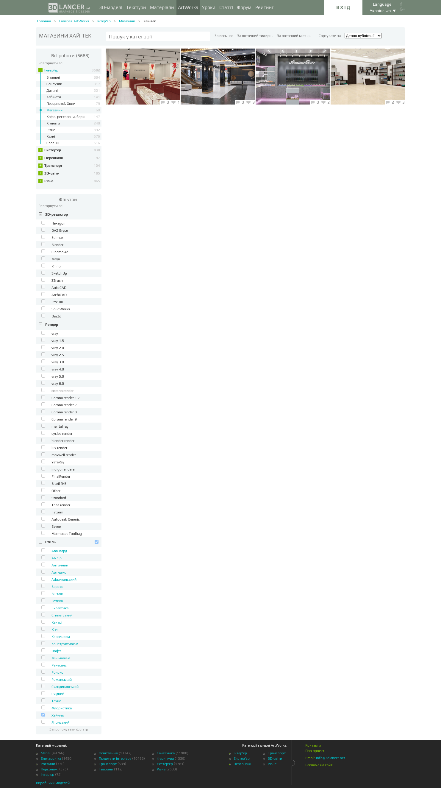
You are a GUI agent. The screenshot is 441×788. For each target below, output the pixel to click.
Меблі (46, 753)
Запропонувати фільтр (68, 729)
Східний (57, 694)
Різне (72, 181)
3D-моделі (110, 7)
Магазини (127, 21)
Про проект (314, 751)
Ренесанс (59, 665)
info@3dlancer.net (330, 758)
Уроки (208, 7)
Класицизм (60, 637)
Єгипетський (61, 615)
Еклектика (59, 608)
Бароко (57, 587)
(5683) (70, 55)
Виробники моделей (53, 783)
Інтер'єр (104, 21)
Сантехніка (166, 753)
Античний (59, 565)
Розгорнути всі (50, 63)
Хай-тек (149, 21)
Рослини (48, 764)
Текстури (136, 7)
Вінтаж (57, 594)
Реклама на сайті (319, 765)
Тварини (106, 769)
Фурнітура (165, 758)
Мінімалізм (60, 658)
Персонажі (72, 158)
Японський (60, 722)
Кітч (54, 629)
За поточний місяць (293, 36)
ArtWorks (188, 7)
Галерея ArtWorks (74, 21)
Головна (44, 21)
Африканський (63, 579)
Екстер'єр (72, 150)
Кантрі (56, 622)
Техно (56, 701)
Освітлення (108, 753)
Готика (57, 601)
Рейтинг (264, 7)
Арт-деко (58, 572)
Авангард (59, 551)
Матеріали (162, 7)
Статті (226, 7)
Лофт (56, 651)
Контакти (313, 745)
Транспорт (72, 165)
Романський (61, 680)
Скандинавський (65, 687)
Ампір (56, 558)
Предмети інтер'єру (115, 758)
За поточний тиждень (255, 36)
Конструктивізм (64, 644)
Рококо (57, 672)
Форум (244, 7)
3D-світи (72, 173)
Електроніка (51, 758)
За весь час (224, 36)
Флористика (61, 708)
